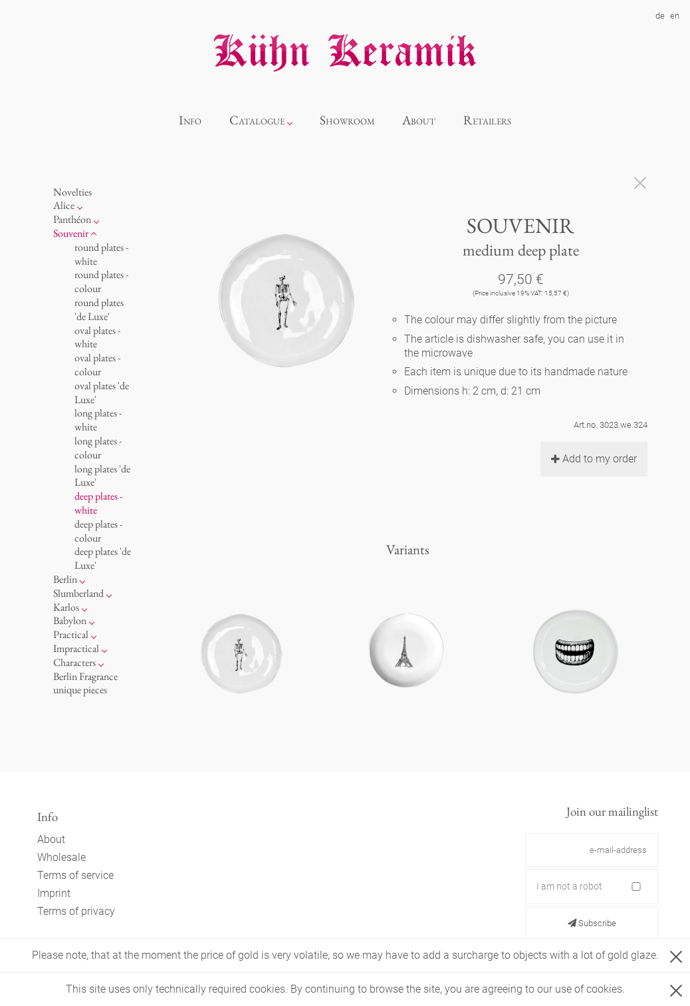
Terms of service (75, 875)
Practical (70, 634)
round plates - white (101, 254)
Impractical (76, 648)
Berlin (65, 579)
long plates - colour (98, 448)
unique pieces (80, 690)
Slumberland (78, 593)
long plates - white (98, 420)
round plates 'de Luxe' (99, 309)
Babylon (69, 620)
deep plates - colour (98, 531)
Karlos (66, 607)
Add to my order (594, 458)
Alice (63, 205)
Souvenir (70, 233)
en (674, 16)
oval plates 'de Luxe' (101, 393)
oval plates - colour (97, 365)
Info (190, 120)
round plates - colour (101, 281)
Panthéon (72, 219)
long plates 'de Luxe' (102, 476)
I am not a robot (569, 886)
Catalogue (257, 120)
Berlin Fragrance (85, 676)
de (660, 16)
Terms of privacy (76, 911)
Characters (74, 662)
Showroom (347, 120)
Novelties (72, 192)
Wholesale (61, 857)
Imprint (53, 893)
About (418, 120)
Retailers (487, 120)
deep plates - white (98, 503)
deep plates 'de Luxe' (102, 558)
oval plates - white (97, 337)
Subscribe (592, 923)
